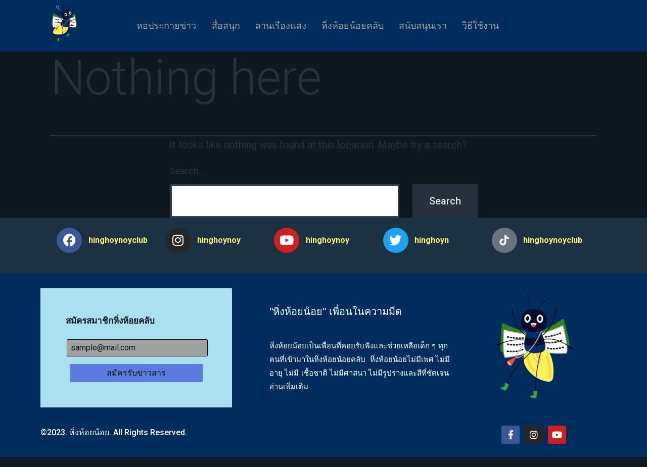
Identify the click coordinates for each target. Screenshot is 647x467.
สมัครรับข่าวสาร (136, 373)
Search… (187, 171)
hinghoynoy (219, 240)
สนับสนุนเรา (430, 25)
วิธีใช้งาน (493, 25)
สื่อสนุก (218, 25)
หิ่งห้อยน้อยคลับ (355, 25)
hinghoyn (431, 240)
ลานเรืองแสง (278, 25)
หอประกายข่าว (154, 25)
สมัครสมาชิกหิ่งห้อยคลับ (110, 321)
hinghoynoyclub (118, 240)
